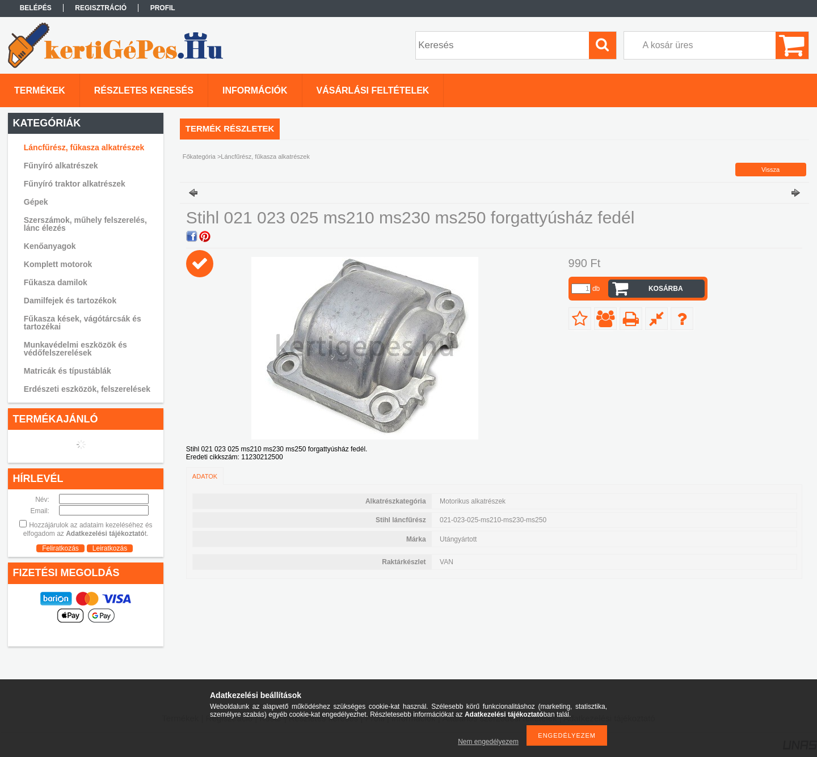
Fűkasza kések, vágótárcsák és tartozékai (82, 322)
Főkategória (199, 156)
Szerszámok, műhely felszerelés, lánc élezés (85, 223)
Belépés (36, 8)
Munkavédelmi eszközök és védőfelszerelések (75, 348)
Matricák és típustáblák (67, 370)
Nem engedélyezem (488, 742)
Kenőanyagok (50, 246)
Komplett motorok (58, 264)
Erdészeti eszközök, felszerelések (87, 389)
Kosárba (665, 289)
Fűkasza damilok (55, 282)
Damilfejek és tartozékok (70, 300)
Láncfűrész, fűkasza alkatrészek (84, 147)
